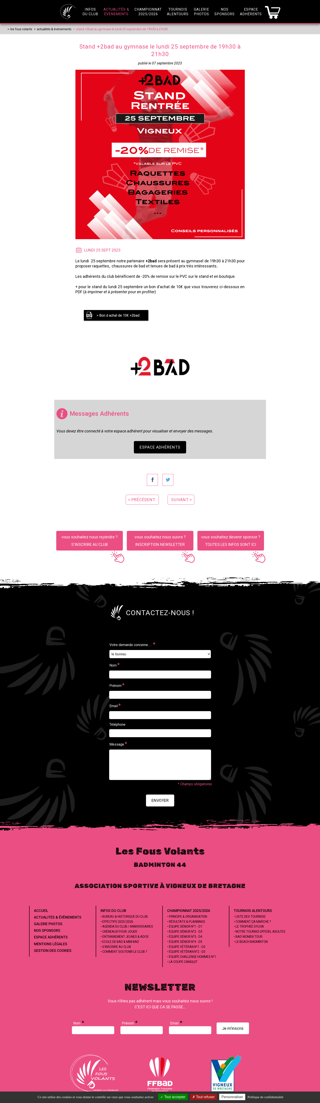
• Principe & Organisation (187, 916)
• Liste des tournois (250, 916)
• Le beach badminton (251, 941)
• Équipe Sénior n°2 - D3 (184, 931)
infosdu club (90, 11)
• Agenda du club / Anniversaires (127, 926)
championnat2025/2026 (148, 11)
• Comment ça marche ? (252, 921)
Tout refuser (203, 1097)
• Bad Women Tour (248, 936)
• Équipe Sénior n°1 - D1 (184, 926)
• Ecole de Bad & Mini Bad (120, 941)
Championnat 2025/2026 (188, 911)
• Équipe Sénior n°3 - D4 (184, 936)
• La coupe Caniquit (182, 962)
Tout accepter (172, 1097)
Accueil (41, 911)
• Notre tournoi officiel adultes (259, 931)
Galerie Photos (48, 924)
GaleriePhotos (201, 11)
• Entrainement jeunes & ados (125, 936)
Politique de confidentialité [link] (265, 1097)
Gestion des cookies (52, 951)
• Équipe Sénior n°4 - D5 (184, 941)
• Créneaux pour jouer (119, 931)
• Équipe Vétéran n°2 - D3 (186, 951)
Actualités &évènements (116, 11)
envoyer (160, 800)
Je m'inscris (232, 1028)
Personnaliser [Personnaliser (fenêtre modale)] (232, 1097)
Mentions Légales (50, 944)
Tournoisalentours (178, 11)
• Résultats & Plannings (186, 921)
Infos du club (113, 911)
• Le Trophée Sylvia (249, 926)
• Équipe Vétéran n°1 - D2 (186, 947)
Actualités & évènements (57, 917)
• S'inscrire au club (116, 947)
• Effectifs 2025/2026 (117, 921)
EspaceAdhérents (251, 11)
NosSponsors (224, 11)
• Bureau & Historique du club (124, 916)
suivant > (181, 499)
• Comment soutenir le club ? (124, 951)
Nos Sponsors (47, 930)
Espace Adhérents (160, 447)
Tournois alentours (253, 911)
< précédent (141, 499)
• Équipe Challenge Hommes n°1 (191, 956)
